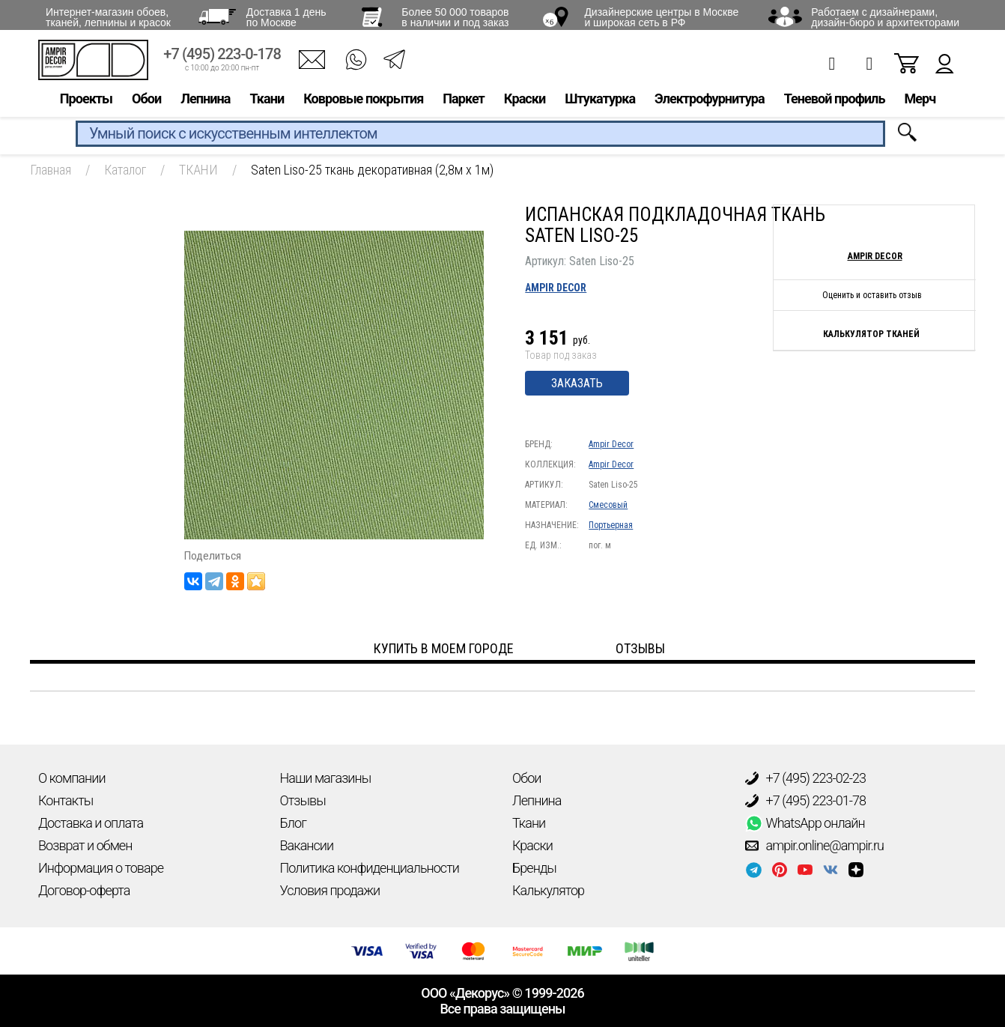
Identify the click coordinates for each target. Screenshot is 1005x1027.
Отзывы (303, 800)
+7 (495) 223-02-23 (805, 778)
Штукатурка (600, 102)
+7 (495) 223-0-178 (222, 58)
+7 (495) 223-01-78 (805, 801)
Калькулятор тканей (871, 334)
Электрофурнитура (710, 102)
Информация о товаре (100, 868)
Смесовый (608, 505)
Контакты (65, 800)
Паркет (464, 102)
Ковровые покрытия (363, 102)
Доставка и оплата (90, 823)
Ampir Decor (555, 288)
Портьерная (611, 525)
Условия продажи (330, 890)
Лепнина (205, 102)
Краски (524, 102)
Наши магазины (325, 778)
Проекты (86, 102)
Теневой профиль (834, 102)
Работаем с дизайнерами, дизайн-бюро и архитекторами (885, 17)
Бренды (534, 868)
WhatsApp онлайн (805, 823)
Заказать (577, 383)
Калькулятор (548, 890)
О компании (72, 778)
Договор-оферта (84, 890)
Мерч (919, 102)
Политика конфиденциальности (369, 868)
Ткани (266, 102)
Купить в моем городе (444, 648)
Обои (146, 102)
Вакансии (307, 845)
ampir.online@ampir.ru (814, 845)
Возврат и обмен (85, 845)
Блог (293, 823)
